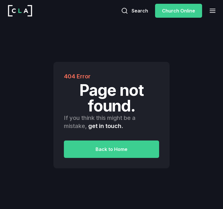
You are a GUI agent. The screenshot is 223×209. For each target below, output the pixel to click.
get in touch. (105, 125)
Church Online (178, 11)
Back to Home (111, 149)
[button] (211, 10)
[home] (20, 10)
